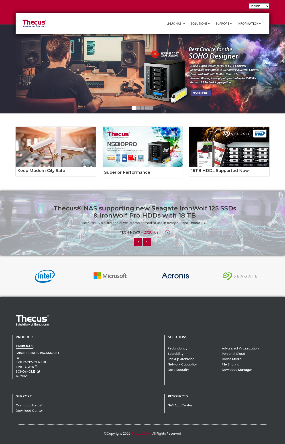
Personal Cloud (233, 353)
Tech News (130, 232)
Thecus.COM (141, 433)
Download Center (29, 410)
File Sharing (230, 364)
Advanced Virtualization (240, 348)
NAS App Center (180, 405)
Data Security (178, 369)
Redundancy (177, 348)
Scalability (175, 353)
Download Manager (237, 369)
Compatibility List (29, 405)
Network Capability (182, 364)
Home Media (232, 359)
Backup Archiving (181, 359)
